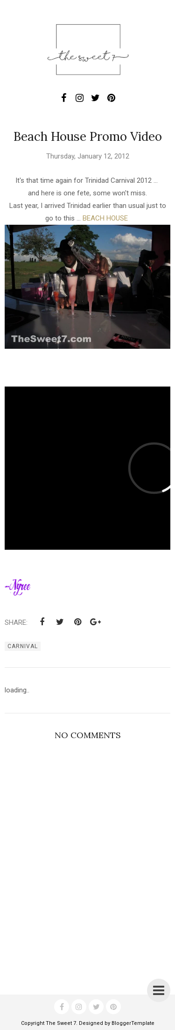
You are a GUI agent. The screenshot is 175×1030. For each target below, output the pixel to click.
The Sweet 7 (61, 1023)
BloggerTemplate (133, 1023)
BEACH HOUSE (105, 218)
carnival (22, 646)
